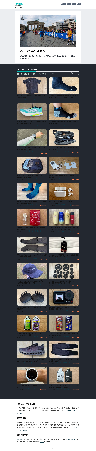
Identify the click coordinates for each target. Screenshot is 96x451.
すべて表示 (75, 73)
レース (78, 4)
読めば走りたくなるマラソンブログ (19, 6)
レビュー (63, 4)
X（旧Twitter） (71, 439)
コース (73, 4)
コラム (68, 4)
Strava (42, 442)
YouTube (19, 439)
